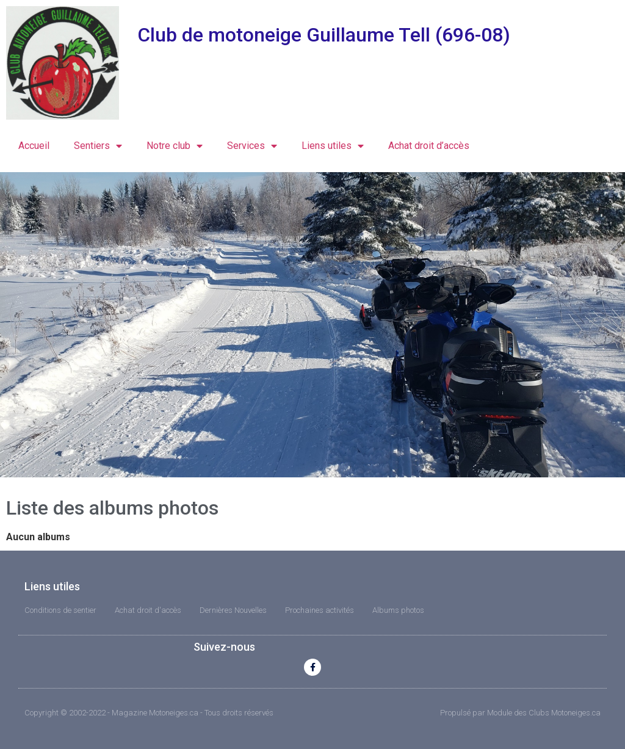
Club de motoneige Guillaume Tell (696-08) (323, 34)
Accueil (33, 145)
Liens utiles (333, 146)
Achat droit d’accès (428, 145)
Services (252, 146)
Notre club (174, 146)
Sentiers (98, 146)
